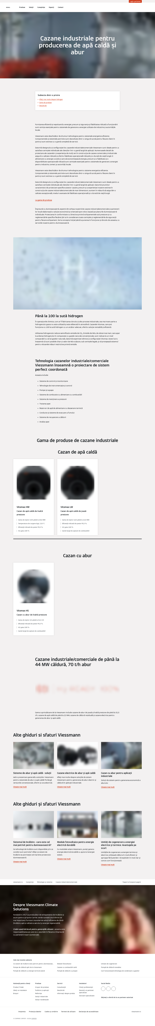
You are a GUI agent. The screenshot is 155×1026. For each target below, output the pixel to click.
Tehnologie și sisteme (44, 882)
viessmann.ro (18, 882)
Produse (22, 7)
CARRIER (34, 1018)
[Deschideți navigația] (8, 7)
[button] (132, 882)
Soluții (31, 7)
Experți (51, 7)
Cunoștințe (41, 7)
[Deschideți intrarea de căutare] (141, 7)
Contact (60, 7)
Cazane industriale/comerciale (66, 882)
